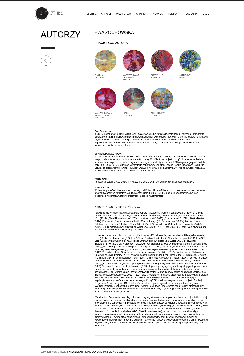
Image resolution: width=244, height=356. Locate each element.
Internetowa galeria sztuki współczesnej (98, 352)
